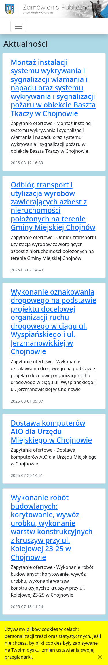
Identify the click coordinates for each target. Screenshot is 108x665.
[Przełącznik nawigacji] (18, 26)
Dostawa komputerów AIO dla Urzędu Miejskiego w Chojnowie (51, 431)
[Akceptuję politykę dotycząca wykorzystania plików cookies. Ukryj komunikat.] (99, 656)
